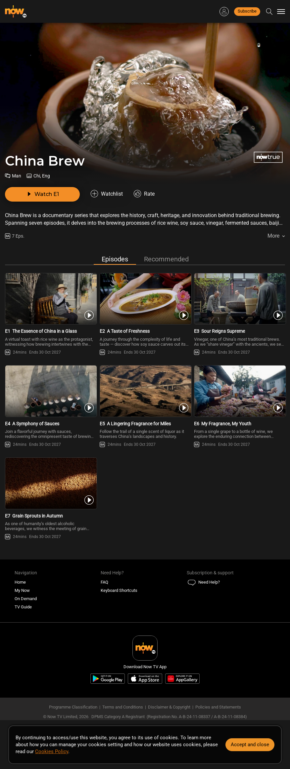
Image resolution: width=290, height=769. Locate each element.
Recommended (166, 259)
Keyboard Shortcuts (119, 590)
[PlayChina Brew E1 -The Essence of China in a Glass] (50, 299)
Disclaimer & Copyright (169, 707)
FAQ (104, 582)
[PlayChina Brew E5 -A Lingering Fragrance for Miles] (145, 391)
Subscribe (247, 11)
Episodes (115, 259)
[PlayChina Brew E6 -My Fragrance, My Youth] (239, 391)
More (273, 236)
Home (20, 582)
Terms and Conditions (122, 707)
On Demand (26, 598)
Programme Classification (73, 707)
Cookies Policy (51, 751)
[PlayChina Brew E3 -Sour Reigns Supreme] (239, 299)
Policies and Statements (218, 707)
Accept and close (250, 745)
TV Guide (23, 606)
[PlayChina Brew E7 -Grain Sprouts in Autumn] (50, 483)
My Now (22, 590)
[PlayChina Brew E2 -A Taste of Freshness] (145, 299)
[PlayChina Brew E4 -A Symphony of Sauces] (50, 391)
